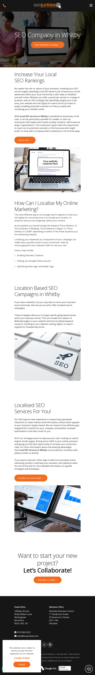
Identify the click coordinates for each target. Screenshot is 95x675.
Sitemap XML (62, 654)
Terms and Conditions (46, 654)
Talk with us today (46, 579)
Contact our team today (29, 478)
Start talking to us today (46, 44)
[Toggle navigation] (91, 6)
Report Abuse (74, 654)
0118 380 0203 (22, 632)
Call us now (23, 140)
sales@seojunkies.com (26, 636)
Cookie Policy (22, 657)
